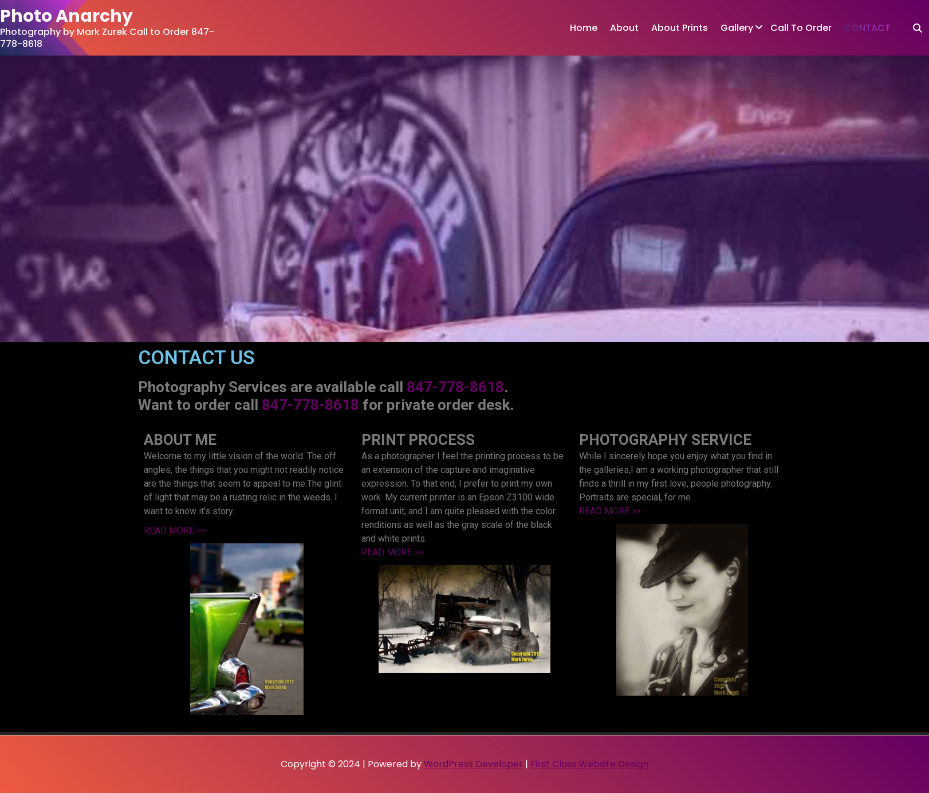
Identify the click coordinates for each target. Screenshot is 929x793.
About (624, 27)
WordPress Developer (473, 764)
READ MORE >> (175, 530)
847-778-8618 (455, 387)
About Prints (679, 27)
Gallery (737, 27)
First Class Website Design (589, 764)
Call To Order (801, 27)
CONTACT (867, 27)
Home (583, 27)
